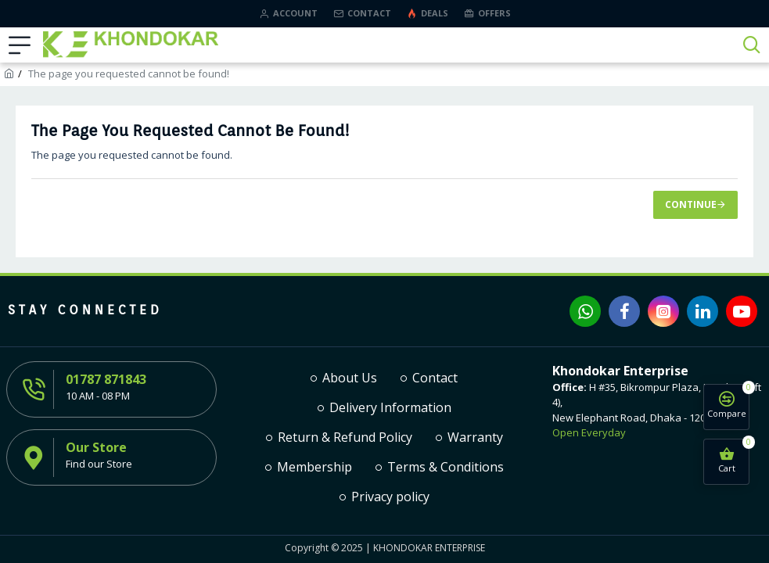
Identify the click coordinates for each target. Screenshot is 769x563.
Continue (691, 204)
